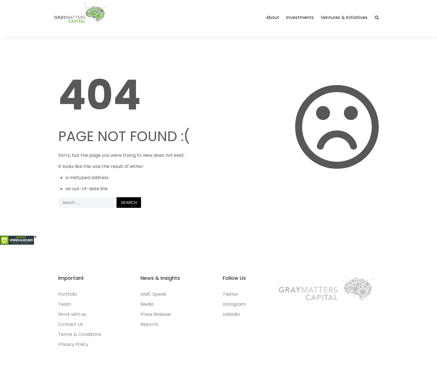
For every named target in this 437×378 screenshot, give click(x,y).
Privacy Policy (73, 344)
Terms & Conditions (79, 334)
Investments (300, 17)
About (272, 17)
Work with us (72, 314)
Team (64, 304)
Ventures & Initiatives (344, 17)
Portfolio (67, 294)
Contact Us (70, 324)
